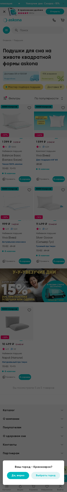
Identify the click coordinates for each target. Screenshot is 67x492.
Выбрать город (45, 475)
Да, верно (18, 475)
